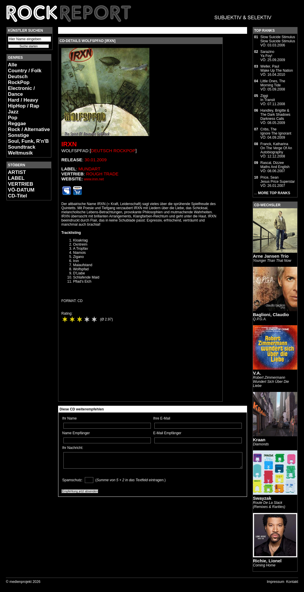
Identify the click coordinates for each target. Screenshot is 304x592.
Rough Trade (102, 173)
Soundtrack (22, 147)
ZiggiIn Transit (267, 98)
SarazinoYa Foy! (267, 54)
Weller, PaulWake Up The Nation (276, 68)
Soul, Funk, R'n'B (28, 141)
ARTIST (17, 172)
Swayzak (262, 498)
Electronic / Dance (21, 91)
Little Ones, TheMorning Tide (272, 83)
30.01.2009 (96, 159)
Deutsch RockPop (19, 79)
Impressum (275, 582)
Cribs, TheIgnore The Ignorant (275, 131)
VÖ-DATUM (21, 190)
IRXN (69, 144)
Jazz (13, 112)
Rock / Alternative (29, 129)
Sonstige (18, 135)
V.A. (257, 372)
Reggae (17, 123)
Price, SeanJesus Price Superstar (277, 179)
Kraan (259, 439)
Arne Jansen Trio (271, 256)
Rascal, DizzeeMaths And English (274, 165)
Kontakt (292, 582)
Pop (12, 117)
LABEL (16, 178)
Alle (12, 65)
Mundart (89, 168)
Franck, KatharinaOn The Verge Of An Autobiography (276, 148)
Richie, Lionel (267, 560)
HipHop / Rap (23, 106)
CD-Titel (17, 196)
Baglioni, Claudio (271, 314)
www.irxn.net (94, 179)
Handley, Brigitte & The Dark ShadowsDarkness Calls (275, 114)
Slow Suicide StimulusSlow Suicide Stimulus (277, 39)
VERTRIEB (20, 184)
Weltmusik (20, 153)
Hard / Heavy (23, 100)
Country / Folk (24, 70)
